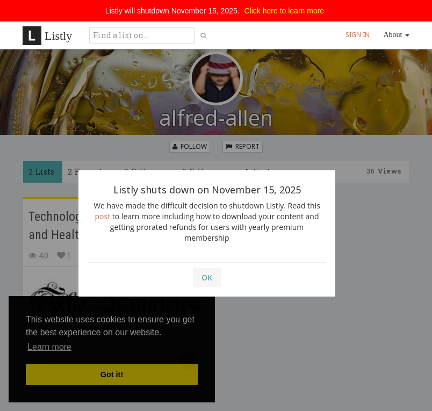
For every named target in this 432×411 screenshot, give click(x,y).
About (397, 35)
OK (206, 277)
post (103, 216)
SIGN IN (357, 34)
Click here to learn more (284, 10)
